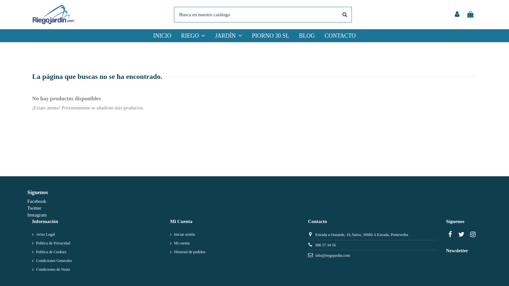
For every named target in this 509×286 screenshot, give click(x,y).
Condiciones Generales (54, 260)
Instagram (37, 215)
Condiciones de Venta (53, 269)
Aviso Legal (45, 234)
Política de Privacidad (53, 243)
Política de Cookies (51, 252)
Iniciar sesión (184, 234)
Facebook (36, 201)
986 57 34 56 (325, 245)
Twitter (34, 208)
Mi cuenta (182, 243)
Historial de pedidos (189, 252)
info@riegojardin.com (332, 255)
